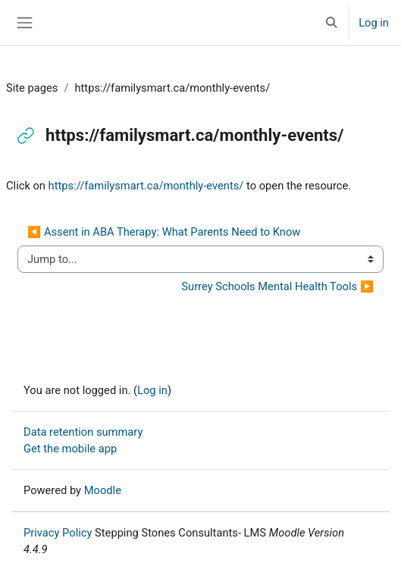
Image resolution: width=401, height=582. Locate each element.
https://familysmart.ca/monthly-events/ (146, 185)
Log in (374, 23)
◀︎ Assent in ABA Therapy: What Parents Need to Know (163, 232)
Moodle (102, 490)
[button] (332, 22)
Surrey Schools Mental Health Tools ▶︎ (277, 286)
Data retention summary (83, 432)
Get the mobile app (70, 448)
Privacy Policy (57, 533)
